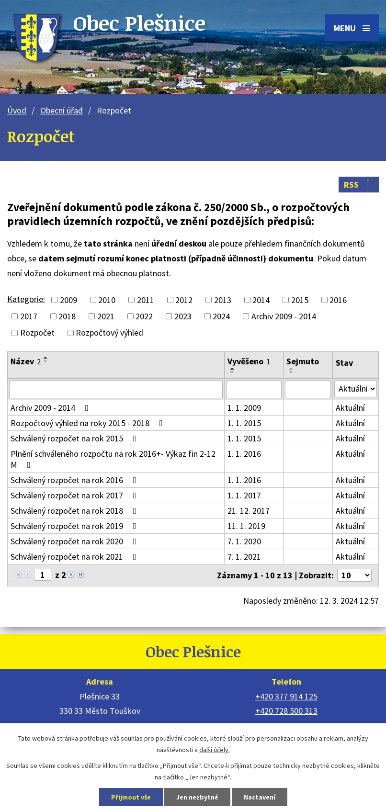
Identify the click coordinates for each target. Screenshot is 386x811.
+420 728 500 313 (286, 710)
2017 (28, 316)
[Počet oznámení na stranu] (354, 575)
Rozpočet (37, 332)
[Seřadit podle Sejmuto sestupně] (291, 372)
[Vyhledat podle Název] (116, 389)
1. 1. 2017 (244, 495)
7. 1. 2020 (244, 541)
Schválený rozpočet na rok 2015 (75, 438)
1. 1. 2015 (244, 422)
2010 (106, 299)
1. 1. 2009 (244, 407)
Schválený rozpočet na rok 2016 (75, 479)
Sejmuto (302, 361)
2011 (145, 299)
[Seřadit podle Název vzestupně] (46, 358)
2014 (261, 299)
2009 (68, 299)
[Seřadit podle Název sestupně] (46, 361)
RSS (359, 184)
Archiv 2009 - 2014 (283, 316)
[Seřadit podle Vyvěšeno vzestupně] (232, 369)
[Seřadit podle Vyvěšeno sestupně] (232, 372)
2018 (67, 316)
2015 (299, 299)
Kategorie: (26, 298)
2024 (221, 316)
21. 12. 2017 (248, 510)
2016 (338, 299)
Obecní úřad (61, 110)
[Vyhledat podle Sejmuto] (307, 389)
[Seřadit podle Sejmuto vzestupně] (291, 369)
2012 (184, 299)
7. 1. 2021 (244, 556)
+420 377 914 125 (286, 696)
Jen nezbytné (197, 797)
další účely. (214, 749)
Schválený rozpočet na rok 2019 (75, 525)
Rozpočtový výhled (109, 332)
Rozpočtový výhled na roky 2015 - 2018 (89, 422)
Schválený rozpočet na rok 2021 (75, 556)
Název (26, 361)
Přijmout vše (131, 797)
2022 (144, 316)
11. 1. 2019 (246, 525)
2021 (105, 316)
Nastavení (259, 797)
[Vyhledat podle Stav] (355, 388)
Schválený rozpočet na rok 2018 (75, 510)
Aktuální (350, 407)
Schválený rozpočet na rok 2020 (75, 541)
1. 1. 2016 (244, 453)
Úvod (16, 110)
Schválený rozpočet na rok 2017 (75, 495)
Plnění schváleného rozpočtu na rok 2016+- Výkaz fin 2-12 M (113, 459)
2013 (222, 299)
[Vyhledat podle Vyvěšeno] (254, 389)
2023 (183, 316)
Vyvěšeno (248, 361)
